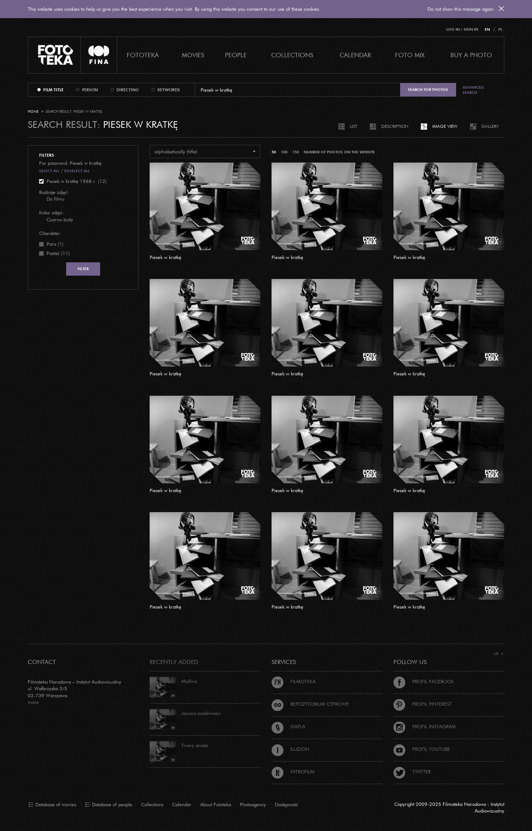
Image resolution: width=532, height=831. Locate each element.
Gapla (288, 726)
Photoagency (253, 804)
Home (33, 111)
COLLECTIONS (292, 55)
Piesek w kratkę (165, 257)
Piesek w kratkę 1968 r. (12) (77, 181)
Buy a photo (471, 55)
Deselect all (77, 170)
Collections (152, 804)
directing (127, 89)
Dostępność (286, 804)
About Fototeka (215, 804)
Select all (49, 170)
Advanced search (473, 90)
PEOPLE (236, 55)
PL (500, 29)
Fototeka (143, 55)
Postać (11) (58, 253)
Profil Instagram (424, 726)
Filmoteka (294, 681)
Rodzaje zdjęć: (54, 192)
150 (295, 152)
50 (274, 152)
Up (499, 653)
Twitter (412, 771)
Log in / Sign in (462, 29)
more (33, 702)
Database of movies (52, 804)
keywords (168, 89)
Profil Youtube (421, 749)
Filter (83, 268)
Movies (193, 55)
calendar (355, 55)
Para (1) (55, 244)
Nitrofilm (293, 771)
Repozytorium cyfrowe (310, 704)
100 (284, 152)
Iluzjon (290, 749)
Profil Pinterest (422, 704)
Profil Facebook (423, 681)
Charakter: (50, 233)
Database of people (108, 804)
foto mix (409, 55)
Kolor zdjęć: (51, 212)
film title (53, 89)
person (90, 89)
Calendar (181, 804)
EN (487, 29)
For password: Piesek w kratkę (70, 163)
